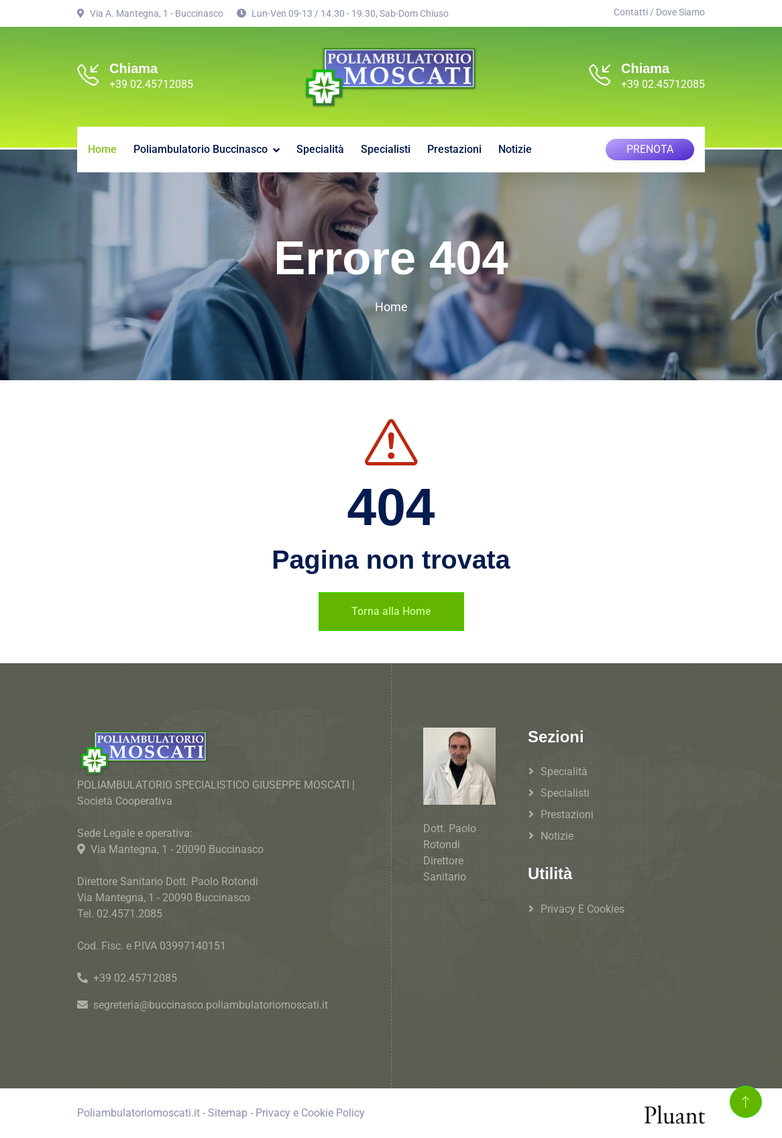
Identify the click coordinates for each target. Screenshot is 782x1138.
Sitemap (227, 1110)
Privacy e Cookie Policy (310, 1110)
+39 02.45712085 (151, 84)
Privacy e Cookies (582, 907)
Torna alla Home (391, 609)
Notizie (515, 147)
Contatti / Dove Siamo (659, 12)
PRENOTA (649, 147)
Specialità (320, 147)
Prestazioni (454, 147)
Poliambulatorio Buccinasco (200, 147)
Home (102, 147)
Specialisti (385, 147)
